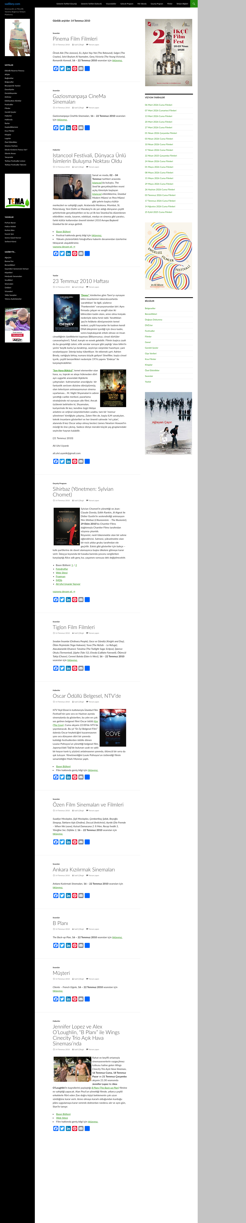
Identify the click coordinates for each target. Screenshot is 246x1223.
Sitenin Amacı (10, 153)
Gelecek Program (126, 4)
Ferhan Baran (10, 222)
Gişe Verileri (151, 353)
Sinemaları (9, 284)
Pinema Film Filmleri (75, 38)
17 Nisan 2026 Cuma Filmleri (159, 150)
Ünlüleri (8, 287)
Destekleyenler (11, 93)
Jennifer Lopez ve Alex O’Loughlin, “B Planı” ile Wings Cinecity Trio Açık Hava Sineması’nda (86, 1034)
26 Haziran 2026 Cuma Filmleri (160, 189)
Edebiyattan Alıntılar (13, 101)
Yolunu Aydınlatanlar (13, 299)
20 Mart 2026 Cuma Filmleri (158, 121)
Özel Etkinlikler (152, 370)
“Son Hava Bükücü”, (63, 370)
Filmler (169, 4)
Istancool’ (97, 182)
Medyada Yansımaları (13, 276)
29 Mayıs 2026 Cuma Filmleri (159, 183)
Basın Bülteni (63, 231)
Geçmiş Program (157, 4)
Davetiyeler (9, 89)
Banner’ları (9, 261)
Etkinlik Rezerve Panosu (14, 70)
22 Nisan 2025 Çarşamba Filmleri (161, 155)
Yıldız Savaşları (11, 295)
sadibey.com (12, 3)
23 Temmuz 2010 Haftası (81, 281)
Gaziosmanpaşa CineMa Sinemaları (79, 99)
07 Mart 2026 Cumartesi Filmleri (160, 110)
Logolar (8, 138)
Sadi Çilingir (79, 44)
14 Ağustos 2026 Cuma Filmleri (160, 206)
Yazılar (55, 275)
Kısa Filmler (150, 359)
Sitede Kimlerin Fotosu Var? (16, 149)
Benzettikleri (151, 314)
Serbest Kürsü (10, 241)
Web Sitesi (62, 572)
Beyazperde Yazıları (13, 85)
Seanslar (56, 33)
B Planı (60, 923)
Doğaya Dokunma (153, 319)
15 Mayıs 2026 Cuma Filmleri (159, 178)
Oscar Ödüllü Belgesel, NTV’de (87, 696)
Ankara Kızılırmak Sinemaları (84, 869)
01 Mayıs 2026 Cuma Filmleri (159, 167)
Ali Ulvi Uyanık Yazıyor (68, 583)
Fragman (60, 576)
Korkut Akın (9, 230)
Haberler (56, 150)
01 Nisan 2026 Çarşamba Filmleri (161, 133)
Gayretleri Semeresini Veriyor (17, 269)
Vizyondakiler (111, 4)
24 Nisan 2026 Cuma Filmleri (159, 161)
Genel (148, 342)
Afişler (7, 74)
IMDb (59, 580)
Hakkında (8, 119)
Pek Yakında (141, 4)
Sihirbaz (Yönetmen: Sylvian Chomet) (83, 492)
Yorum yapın (94, 44)
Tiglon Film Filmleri (74, 627)
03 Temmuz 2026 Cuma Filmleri (160, 195)
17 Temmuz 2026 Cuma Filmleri (160, 200)
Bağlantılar (9, 78)
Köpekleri (9, 272)
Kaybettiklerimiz (11, 127)
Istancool (97, 193)
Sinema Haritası (11, 146)
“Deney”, (85, 295)
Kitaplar (148, 364)
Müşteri (61, 973)
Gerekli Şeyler (151, 347)
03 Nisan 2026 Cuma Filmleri (159, 138)
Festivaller (150, 330)
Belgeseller (150, 308)
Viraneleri (9, 291)
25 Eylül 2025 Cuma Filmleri (158, 212)
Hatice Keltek (10, 226)
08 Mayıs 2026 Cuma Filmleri (159, 172)
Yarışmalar (9, 157)
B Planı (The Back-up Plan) (105, 1087)
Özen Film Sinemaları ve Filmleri (88, 804)
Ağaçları (8, 257)
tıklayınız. (117, 60)
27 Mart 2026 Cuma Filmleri (158, 127)
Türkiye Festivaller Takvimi (15, 164)
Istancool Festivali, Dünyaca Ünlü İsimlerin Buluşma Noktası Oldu (89, 158)
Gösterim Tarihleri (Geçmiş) (66, 4)
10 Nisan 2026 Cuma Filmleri (159, 144)
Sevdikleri (9, 280)
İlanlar (7, 123)
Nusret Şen (9, 234)
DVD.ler (149, 325)
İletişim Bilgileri (182, 4)
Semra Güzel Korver (13, 238)
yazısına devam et (64, 246)
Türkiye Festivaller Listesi (15, 161)
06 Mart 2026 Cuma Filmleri (158, 104)
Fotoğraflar (62, 568)
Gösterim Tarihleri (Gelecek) (91, 4)
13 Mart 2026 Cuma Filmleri (158, 116)
